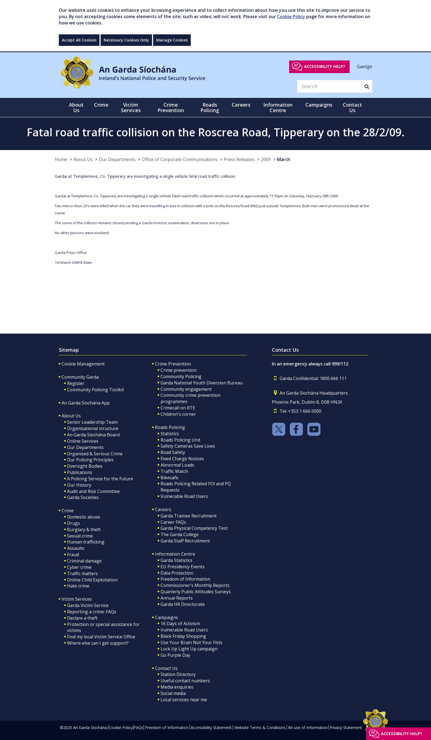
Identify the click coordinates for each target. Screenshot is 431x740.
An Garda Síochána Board (93, 435)
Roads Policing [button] (209, 107)
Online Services (82, 441)
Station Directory (178, 674)
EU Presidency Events (183, 567)
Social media (173, 693)
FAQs (138, 727)
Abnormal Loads (177, 465)
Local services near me (184, 700)
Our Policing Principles (90, 460)
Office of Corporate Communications (179, 159)
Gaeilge (364, 66)
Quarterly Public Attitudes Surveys (196, 592)
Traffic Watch (174, 471)
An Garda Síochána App (86, 403)
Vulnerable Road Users (184, 496)
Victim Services (77, 599)
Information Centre (175, 554)
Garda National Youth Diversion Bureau (202, 383)
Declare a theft (82, 618)
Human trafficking (85, 542)
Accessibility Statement (211, 727)
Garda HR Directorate (183, 604)
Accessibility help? (324, 66)
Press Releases (239, 159)
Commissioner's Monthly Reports (195, 585)
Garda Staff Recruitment (185, 541)
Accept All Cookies (79, 40)
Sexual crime (80, 536)
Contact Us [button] (352, 107)
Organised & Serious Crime (95, 454)
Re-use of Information (308, 727)
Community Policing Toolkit (95, 390)
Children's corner (178, 414)
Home (61, 159)
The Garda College (180, 534)
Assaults (75, 548)
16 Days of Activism (180, 623)
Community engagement (186, 389)
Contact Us (166, 668)
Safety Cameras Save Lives (188, 446)
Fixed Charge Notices (182, 459)
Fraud (73, 554)
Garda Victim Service (88, 605)
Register (75, 383)
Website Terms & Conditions (260, 727)
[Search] (329, 86)
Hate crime (78, 586)
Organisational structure (92, 428)
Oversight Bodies (85, 466)
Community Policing (181, 376)
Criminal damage (84, 561)
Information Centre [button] (277, 107)
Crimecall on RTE (178, 408)
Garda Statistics (176, 560)
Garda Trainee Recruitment (189, 516)
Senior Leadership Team (92, 422)
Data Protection (177, 573)
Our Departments (117, 159)
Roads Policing (170, 427)
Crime (68, 511)
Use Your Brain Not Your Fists (191, 642)
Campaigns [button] (318, 104)
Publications (79, 472)
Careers (163, 509)
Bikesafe (169, 478)
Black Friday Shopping (183, 636)
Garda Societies (83, 497)
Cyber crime (79, 567)
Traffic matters (82, 573)
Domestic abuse (83, 517)
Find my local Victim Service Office (101, 637)
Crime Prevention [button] (171, 107)
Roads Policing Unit (180, 440)
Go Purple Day (175, 655)
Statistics (170, 434)
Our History (79, 485)
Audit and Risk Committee (93, 491)
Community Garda (80, 377)
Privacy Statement (346, 727)
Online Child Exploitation (92, 580)
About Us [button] (76, 107)
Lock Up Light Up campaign (189, 649)
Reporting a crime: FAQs (91, 612)
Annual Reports (177, 598)
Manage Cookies (172, 40)
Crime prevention (179, 370)
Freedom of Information (185, 579)
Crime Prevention (173, 364)
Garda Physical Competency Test (194, 528)
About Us (83, 159)
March (283, 159)
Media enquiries (177, 687)
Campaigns (166, 617)
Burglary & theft (84, 529)
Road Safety (173, 452)
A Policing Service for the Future (100, 479)
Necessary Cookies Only (126, 40)
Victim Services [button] (131, 107)
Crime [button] (101, 104)
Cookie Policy (291, 16)
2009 (266, 159)
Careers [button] (241, 104)
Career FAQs (173, 522)
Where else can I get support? (98, 643)
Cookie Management (83, 364)
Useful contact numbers (185, 681)
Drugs (73, 523)
